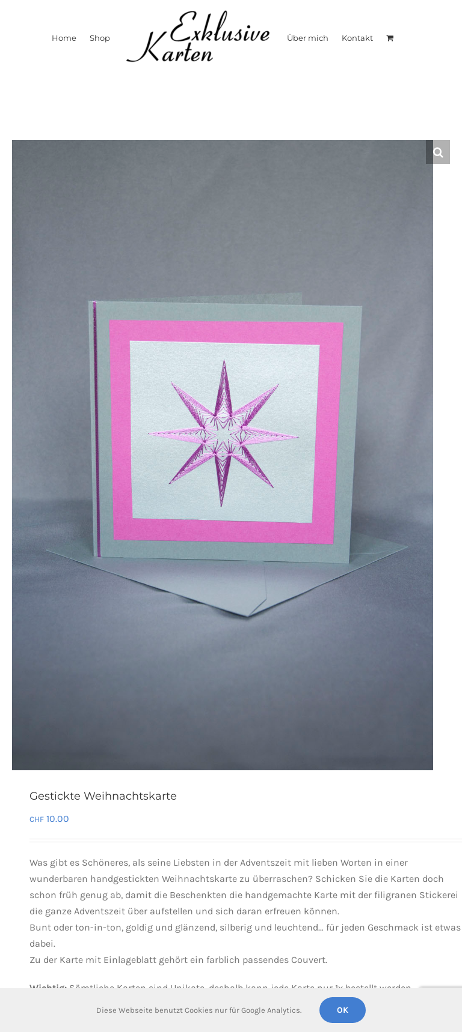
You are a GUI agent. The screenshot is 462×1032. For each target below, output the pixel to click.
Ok (342, 1010)
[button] (438, 152)
